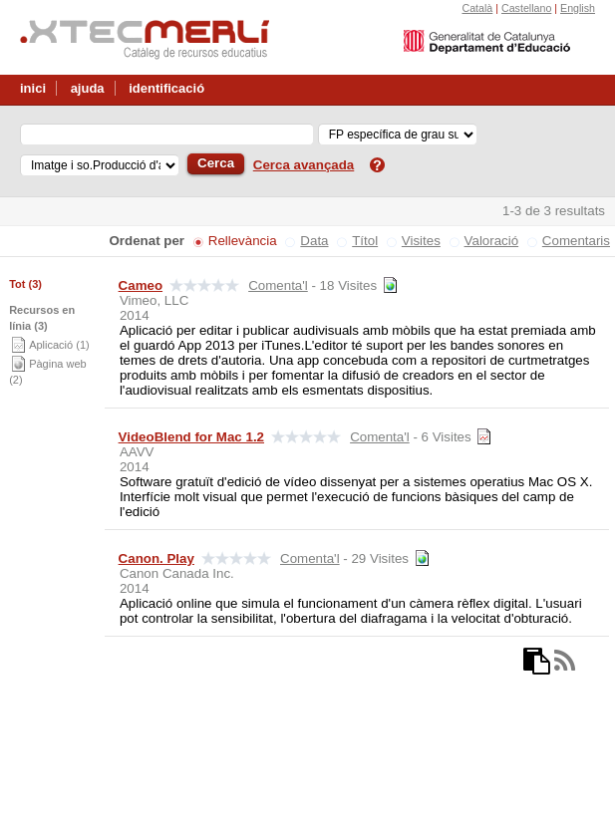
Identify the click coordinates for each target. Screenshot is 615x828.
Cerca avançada (304, 164)
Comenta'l (278, 285)
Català (476, 8)
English (577, 8)
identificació (166, 88)
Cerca (215, 162)
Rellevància (242, 240)
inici (33, 88)
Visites (421, 240)
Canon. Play (156, 558)
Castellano (526, 8)
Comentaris (576, 240)
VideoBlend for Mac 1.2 (191, 436)
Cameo (140, 285)
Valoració (491, 240)
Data (314, 240)
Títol (365, 240)
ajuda (88, 88)
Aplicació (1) (59, 345)
